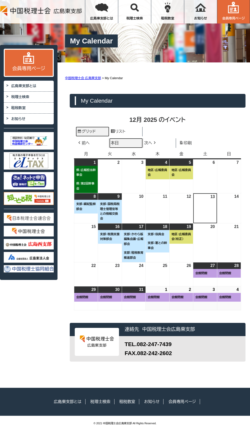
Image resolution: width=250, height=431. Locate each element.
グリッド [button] (86, 132)
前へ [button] (83, 143)
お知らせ (200, 11)
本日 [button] (115, 143)
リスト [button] (117, 132)
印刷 (185, 144)
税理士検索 (134, 11)
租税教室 (167, 11)
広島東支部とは (101, 11)
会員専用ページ (233, 11)
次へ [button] (150, 143)
